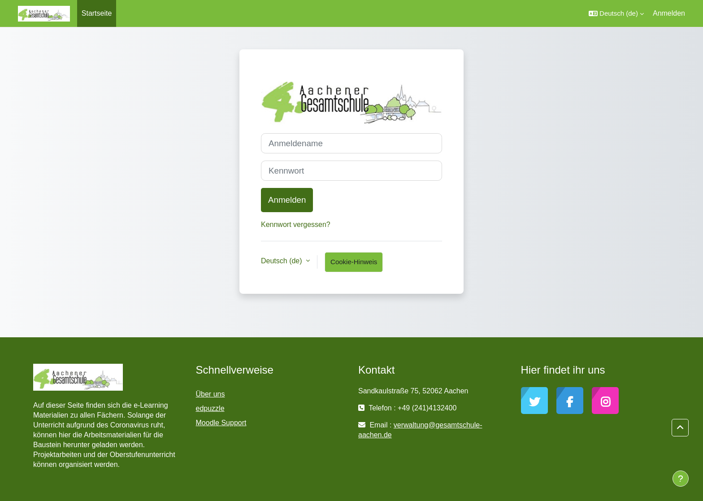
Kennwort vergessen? (295, 224)
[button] (616, 13)
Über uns (210, 394)
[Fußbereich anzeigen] (681, 479)
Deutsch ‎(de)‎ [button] (282, 261)
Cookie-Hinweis (353, 262)
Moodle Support (221, 423)
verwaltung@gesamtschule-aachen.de (420, 430)
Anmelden (669, 13)
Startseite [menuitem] (97, 13)
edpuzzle (210, 408)
